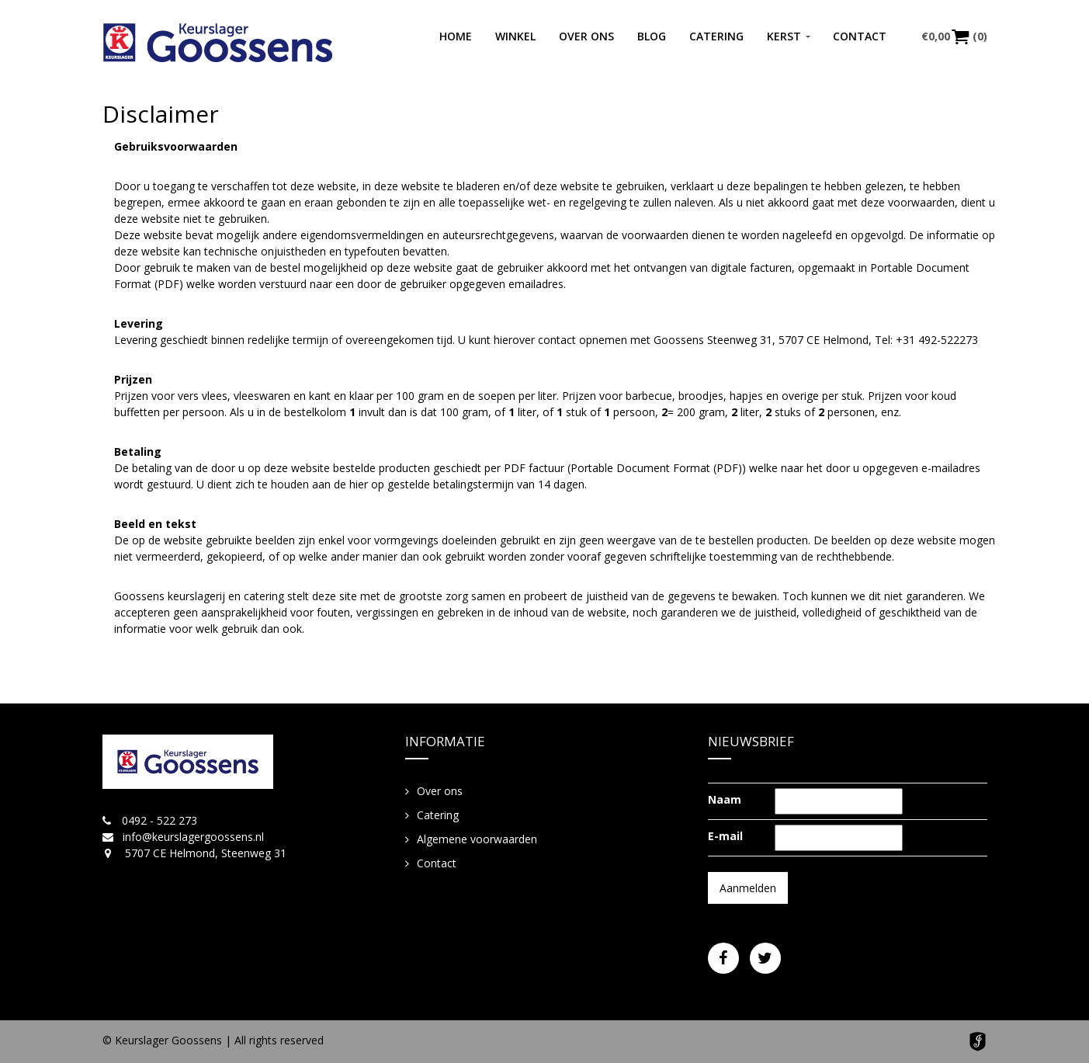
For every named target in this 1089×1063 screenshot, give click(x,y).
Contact (859, 36)
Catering (716, 36)
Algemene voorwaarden (477, 839)
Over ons (586, 36)
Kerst (784, 36)
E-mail (725, 836)
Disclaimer (160, 114)
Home (455, 36)
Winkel (515, 36)
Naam (724, 799)
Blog (651, 36)
